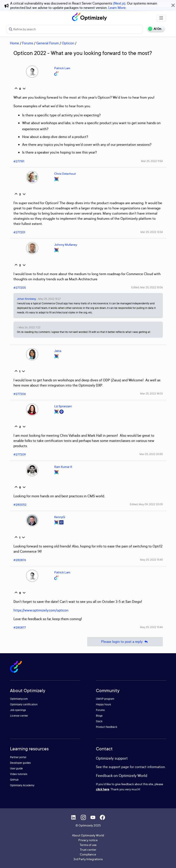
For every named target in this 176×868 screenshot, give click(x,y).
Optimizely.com (19, 699)
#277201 (19, 232)
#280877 (19, 627)
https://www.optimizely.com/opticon (40, 610)
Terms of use (88, 845)
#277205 (19, 288)
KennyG (59, 517)
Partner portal (18, 757)
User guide (16, 768)
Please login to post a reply (125, 641)
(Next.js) (119, 3)
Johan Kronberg (26, 299)
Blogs (99, 715)
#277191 (18, 161)
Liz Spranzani (63, 406)
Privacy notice (88, 840)
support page (119, 766)
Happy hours (103, 704)
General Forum (47, 43)
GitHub (14, 779)
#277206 (19, 394)
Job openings (18, 710)
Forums (27, 43)
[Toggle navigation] (161, 18)
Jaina (57, 351)
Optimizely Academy (22, 785)
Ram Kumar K (63, 467)
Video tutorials (18, 774)
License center (19, 715)
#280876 (19, 560)
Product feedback (106, 727)
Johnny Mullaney (65, 244)
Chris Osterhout (65, 174)
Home (14, 43)
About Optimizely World (88, 835)
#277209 (19, 454)
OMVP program (105, 699)
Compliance (88, 854)
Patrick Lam (62, 68)
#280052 (19, 504)
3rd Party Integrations (88, 859)
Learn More (117, 7)
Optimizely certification (24, 704)
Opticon (68, 43)
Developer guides (20, 763)
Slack (99, 721)
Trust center (88, 849)
